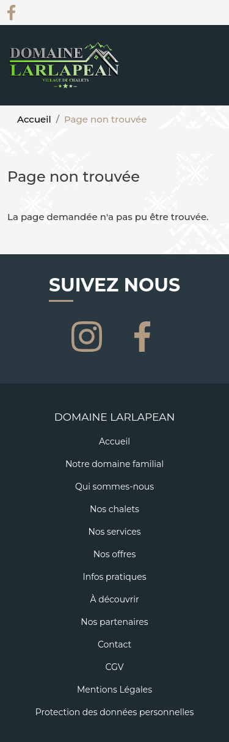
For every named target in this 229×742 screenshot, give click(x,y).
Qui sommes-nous (114, 486)
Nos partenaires (114, 621)
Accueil (34, 119)
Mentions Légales (114, 689)
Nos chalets (114, 509)
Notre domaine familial (114, 463)
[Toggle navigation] (212, 79)
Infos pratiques (114, 576)
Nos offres (114, 554)
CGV (114, 667)
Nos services (114, 531)
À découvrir (114, 599)
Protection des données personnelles (114, 712)
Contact (114, 644)
